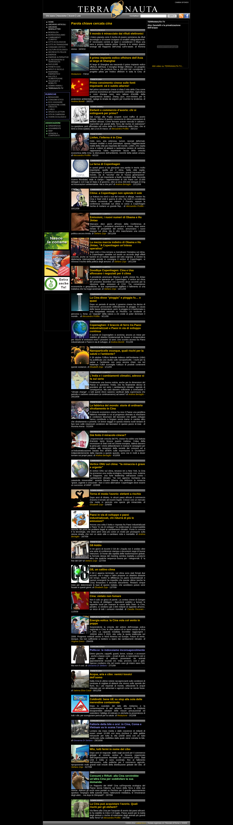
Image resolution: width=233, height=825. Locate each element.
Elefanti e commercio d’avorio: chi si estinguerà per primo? (113, 112)
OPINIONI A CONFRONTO (54, 134)
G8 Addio (95, 545)
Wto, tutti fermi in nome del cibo (110, 749)
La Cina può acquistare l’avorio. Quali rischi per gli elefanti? (114, 805)
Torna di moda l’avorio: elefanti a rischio (115, 493)
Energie (52, 55)
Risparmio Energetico (54, 73)
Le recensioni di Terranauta (56, 61)
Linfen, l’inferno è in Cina (106, 137)
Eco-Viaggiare (55, 102)
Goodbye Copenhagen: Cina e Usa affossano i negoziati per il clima (112, 272)
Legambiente (54, 128)
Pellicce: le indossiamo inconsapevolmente (117, 650)
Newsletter (62, 16)
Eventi (72, 16)
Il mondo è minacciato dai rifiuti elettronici (116, 33)
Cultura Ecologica (58, 50)
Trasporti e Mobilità (54, 82)
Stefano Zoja (100, 233)
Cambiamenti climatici (54, 38)
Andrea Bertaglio (123, 184)
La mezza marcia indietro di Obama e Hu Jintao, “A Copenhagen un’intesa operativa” (115, 245)
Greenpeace (54, 126)
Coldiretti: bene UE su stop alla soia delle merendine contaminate (116, 701)
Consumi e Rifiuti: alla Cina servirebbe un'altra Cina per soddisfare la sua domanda (114, 779)
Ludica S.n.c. (141, 823)
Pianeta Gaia (54, 67)
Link (79, 16)
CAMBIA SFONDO (182, 2)
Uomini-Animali (55, 86)
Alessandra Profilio (120, 129)
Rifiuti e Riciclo (56, 69)
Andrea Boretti (78, 101)
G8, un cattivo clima (102, 569)
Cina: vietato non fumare (105, 596)
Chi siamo (50, 16)
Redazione (76, 74)
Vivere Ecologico (57, 117)
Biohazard (53, 97)
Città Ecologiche (57, 42)
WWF (50, 131)
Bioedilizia (53, 32)
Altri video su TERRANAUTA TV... (167, 66)
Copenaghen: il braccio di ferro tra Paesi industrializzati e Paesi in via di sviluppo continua (115, 328)
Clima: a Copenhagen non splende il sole (116, 193)
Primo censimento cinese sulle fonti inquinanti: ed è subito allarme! (112, 84)
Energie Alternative (58, 57)
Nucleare (53, 64)
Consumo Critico (56, 47)
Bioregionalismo (56, 35)
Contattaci (134, 16)
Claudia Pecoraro (135, 609)
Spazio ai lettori (56, 112)
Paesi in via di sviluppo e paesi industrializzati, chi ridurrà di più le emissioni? (112, 518)
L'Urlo (51, 109)
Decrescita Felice (57, 52)
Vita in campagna (56, 114)
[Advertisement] (57, 184)
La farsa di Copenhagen (105, 164)
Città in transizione (58, 45)
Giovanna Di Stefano (97, 665)
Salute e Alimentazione (55, 77)
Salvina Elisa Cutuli (82, 690)
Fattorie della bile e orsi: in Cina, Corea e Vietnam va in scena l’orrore (115, 726)
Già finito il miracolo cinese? (108, 435)
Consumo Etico (56, 100)
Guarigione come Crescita (57, 106)
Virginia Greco (77, 641)
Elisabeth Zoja (96, 367)
